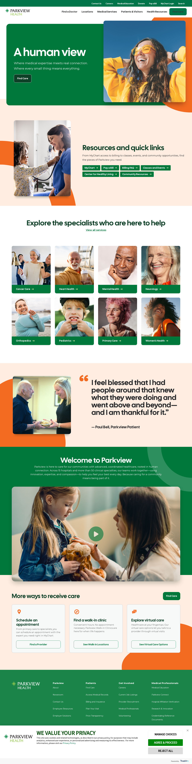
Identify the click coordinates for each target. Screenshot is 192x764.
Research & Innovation (162, 709)
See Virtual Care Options (153, 644)
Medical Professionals (129, 709)
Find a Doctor (69, 11)
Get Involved (127, 683)
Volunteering (125, 717)
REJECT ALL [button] (165, 751)
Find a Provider (38, 644)
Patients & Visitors (132, 11)
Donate (141, 3)
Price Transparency (94, 717)
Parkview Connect (160, 695)
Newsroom (58, 695)
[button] (187, 730)
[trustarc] (184, 761)
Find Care (178, 11)
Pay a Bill (153, 3)
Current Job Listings (128, 695)
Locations (87, 11)
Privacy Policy (69, 743)
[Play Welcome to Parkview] (96, 533)
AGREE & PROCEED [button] (165, 742)
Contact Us (96, 3)
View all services (96, 230)
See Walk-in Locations (96, 644)
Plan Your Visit (92, 709)
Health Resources (157, 11)
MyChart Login (167, 3)
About (56, 688)
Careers (109, 3)
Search (181, 3)
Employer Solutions (62, 717)
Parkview (59, 683)
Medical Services (107, 11)
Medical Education (125, 3)
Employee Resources (63, 709)
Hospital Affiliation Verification (165, 703)
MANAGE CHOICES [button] (166, 734)
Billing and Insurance (95, 703)
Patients (91, 683)
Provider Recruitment (129, 703)
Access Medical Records (97, 695)
